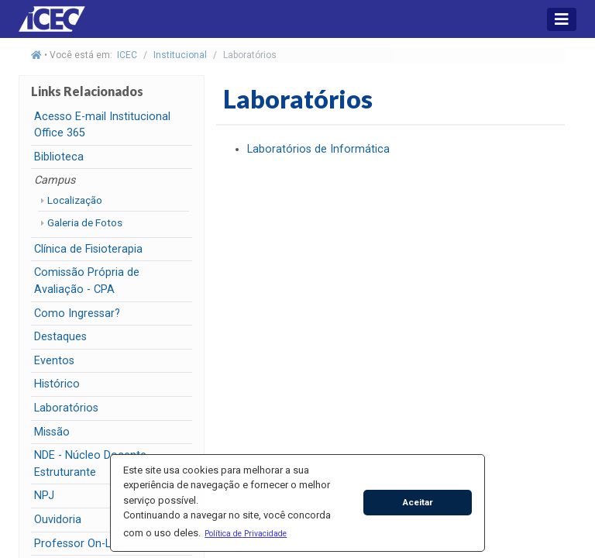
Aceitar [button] (418, 502)
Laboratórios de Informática (318, 149)
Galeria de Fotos (84, 222)
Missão (52, 432)
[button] (246, 533)
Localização (74, 200)
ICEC (127, 55)
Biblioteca (59, 157)
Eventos (54, 360)
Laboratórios (66, 408)
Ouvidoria (57, 519)
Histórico (57, 384)
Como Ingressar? (77, 313)
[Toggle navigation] (561, 19)
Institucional (180, 55)
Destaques (60, 336)
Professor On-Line (80, 543)
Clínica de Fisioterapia (88, 249)
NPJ (44, 495)
